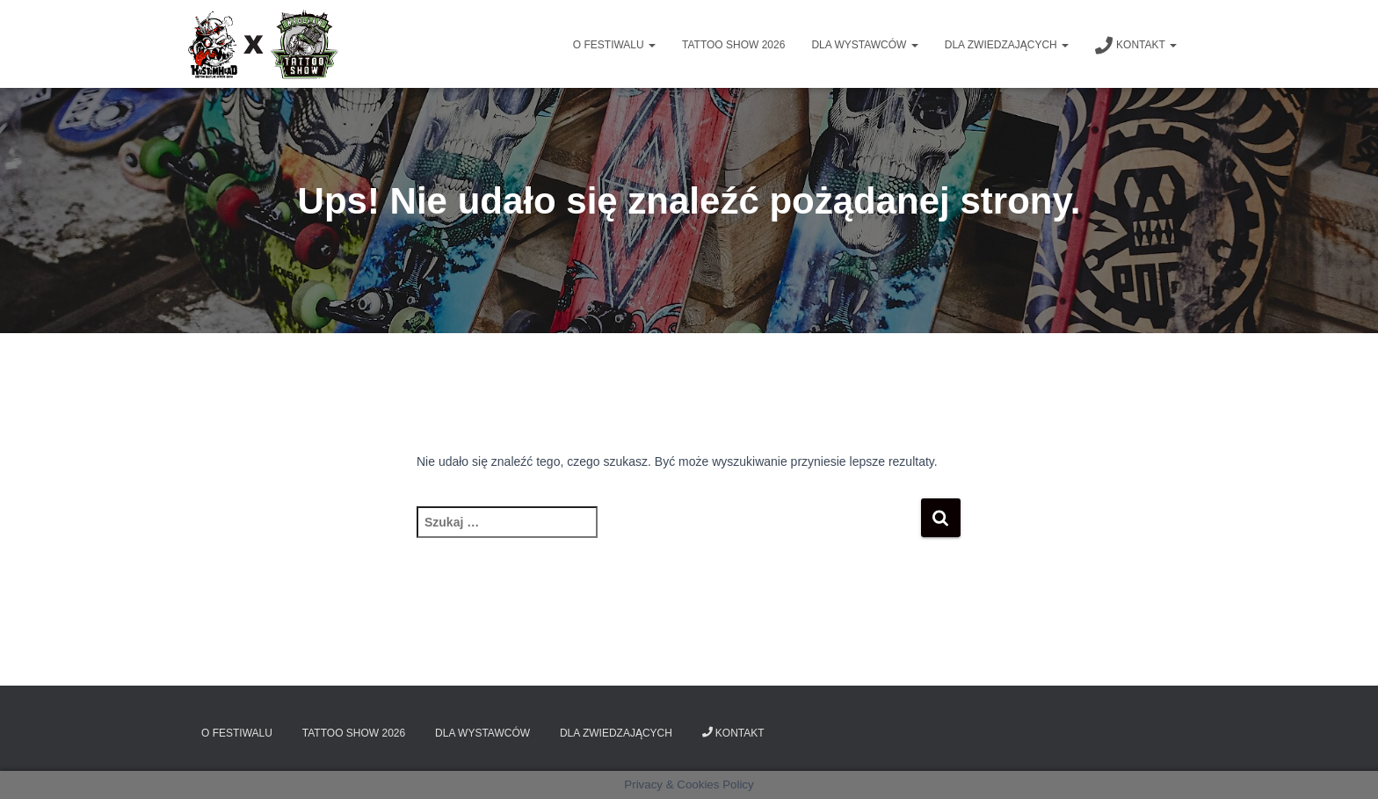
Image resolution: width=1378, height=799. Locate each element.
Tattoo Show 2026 (733, 45)
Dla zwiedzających (1007, 45)
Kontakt (1136, 45)
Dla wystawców (864, 45)
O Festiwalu (614, 45)
